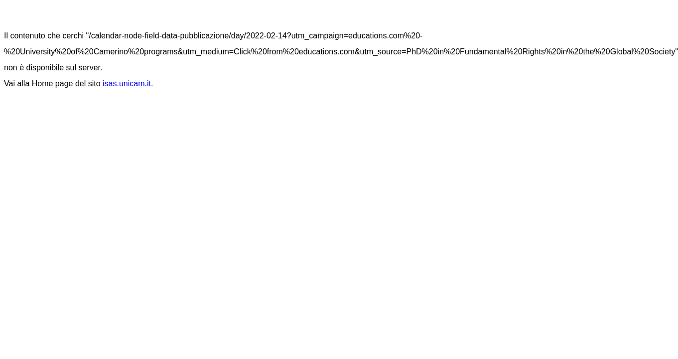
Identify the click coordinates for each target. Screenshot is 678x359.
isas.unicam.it (127, 83)
